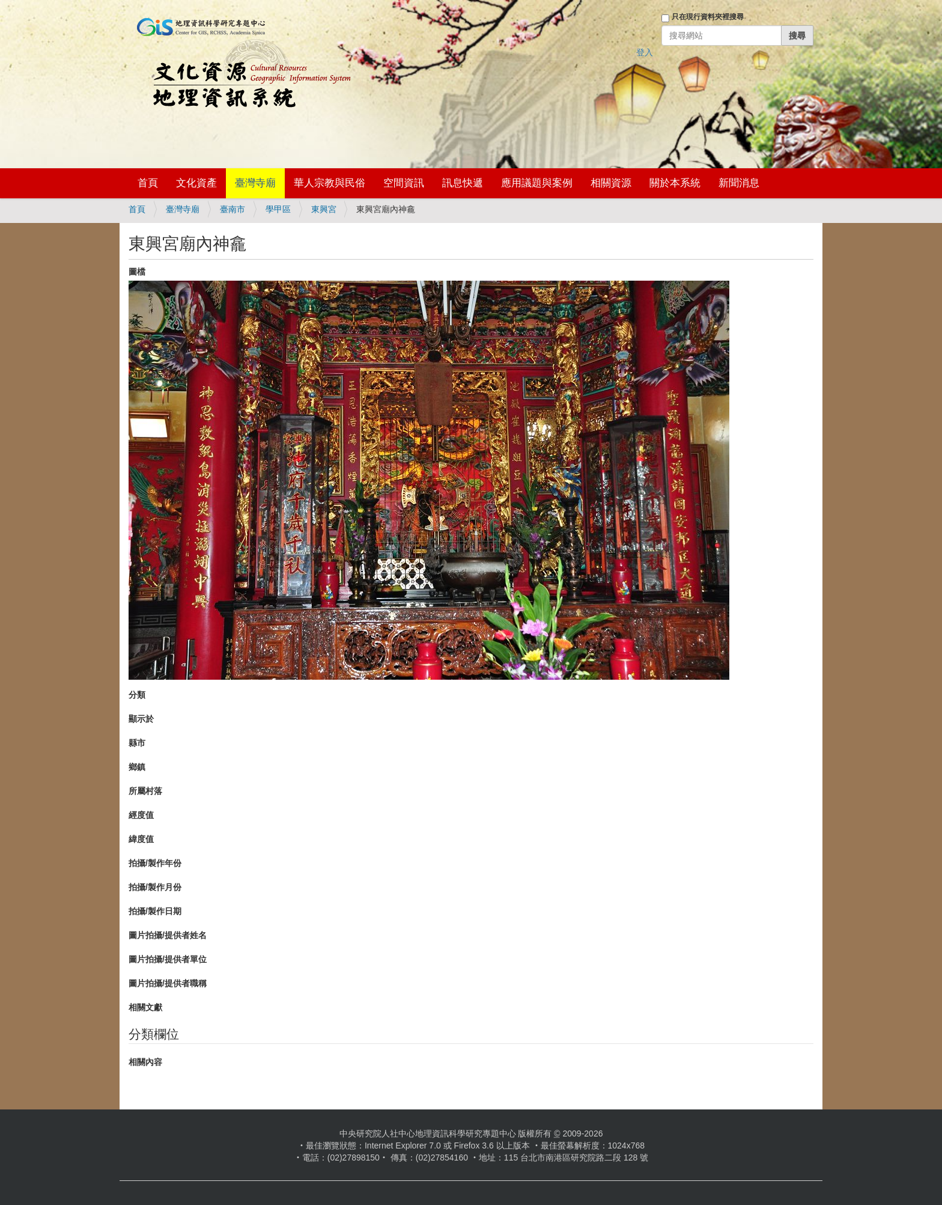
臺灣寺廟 (255, 183)
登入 (644, 52)
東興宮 (323, 209)
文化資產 (196, 183)
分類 (137, 695)
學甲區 (278, 209)
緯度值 (141, 839)
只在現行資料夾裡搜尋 (708, 17)
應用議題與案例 (537, 183)
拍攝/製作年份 (155, 863)
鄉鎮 (137, 767)
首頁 (148, 183)
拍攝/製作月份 (155, 887)
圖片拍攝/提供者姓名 (168, 935)
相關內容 (145, 1062)
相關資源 (611, 183)
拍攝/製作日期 (155, 911)
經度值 (141, 815)
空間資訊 (403, 183)
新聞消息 (739, 183)
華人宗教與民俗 (329, 183)
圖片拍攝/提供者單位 (168, 959)
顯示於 (141, 719)
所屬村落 (145, 791)
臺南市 (232, 209)
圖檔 (137, 271)
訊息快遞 (462, 183)
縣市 (137, 743)
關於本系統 (674, 183)
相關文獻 (145, 1007)
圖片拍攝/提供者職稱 (168, 983)
